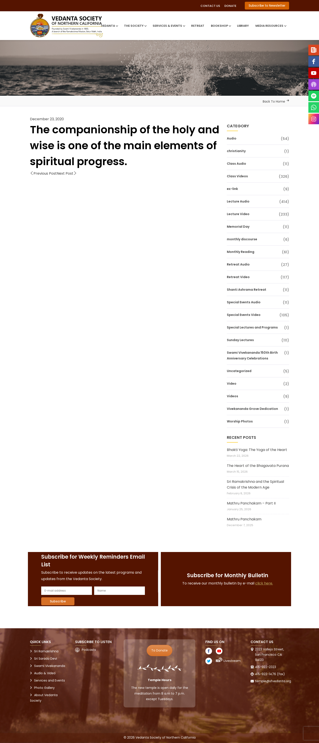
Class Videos (237, 176)
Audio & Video (45, 673)
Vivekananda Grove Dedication (252, 409)
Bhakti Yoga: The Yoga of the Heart (257, 449)
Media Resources (270, 26)
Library (243, 26)
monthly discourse (242, 239)
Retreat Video (238, 277)
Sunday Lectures (240, 340)
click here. (264, 583)
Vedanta (109, 26)
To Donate (159, 650)
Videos (232, 396)
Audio (231, 138)
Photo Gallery (44, 688)
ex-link (232, 189)
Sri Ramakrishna (46, 651)
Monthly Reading (240, 252)
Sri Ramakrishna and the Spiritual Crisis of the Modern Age (255, 484)
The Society (135, 26)
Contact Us (210, 6)
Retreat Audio (238, 264)
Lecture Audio (238, 201)
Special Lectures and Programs (252, 327)
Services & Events (169, 26)
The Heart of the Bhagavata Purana (258, 465)
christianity (236, 151)
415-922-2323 (265, 667)
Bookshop (220, 26)
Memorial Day (238, 226)
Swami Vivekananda (49, 666)
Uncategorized (239, 371)
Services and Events (49, 680)
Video (231, 383)
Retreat (197, 26)
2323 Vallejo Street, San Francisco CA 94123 (269, 654)
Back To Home (274, 101)
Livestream (232, 661)
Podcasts (89, 649)
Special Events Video (244, 315)
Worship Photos (240, 421)
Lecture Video (238, 214)
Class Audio (236, 163)
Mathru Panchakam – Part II (251, 503)
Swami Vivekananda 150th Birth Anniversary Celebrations (252, 355)
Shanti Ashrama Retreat (246, 289)
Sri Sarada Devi (45, 658)
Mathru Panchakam (244, 519)
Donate (230, 6)
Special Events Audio (244, 302)
